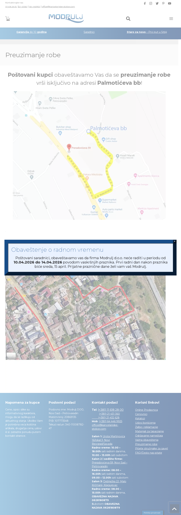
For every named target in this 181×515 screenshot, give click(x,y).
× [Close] (174, 241)
